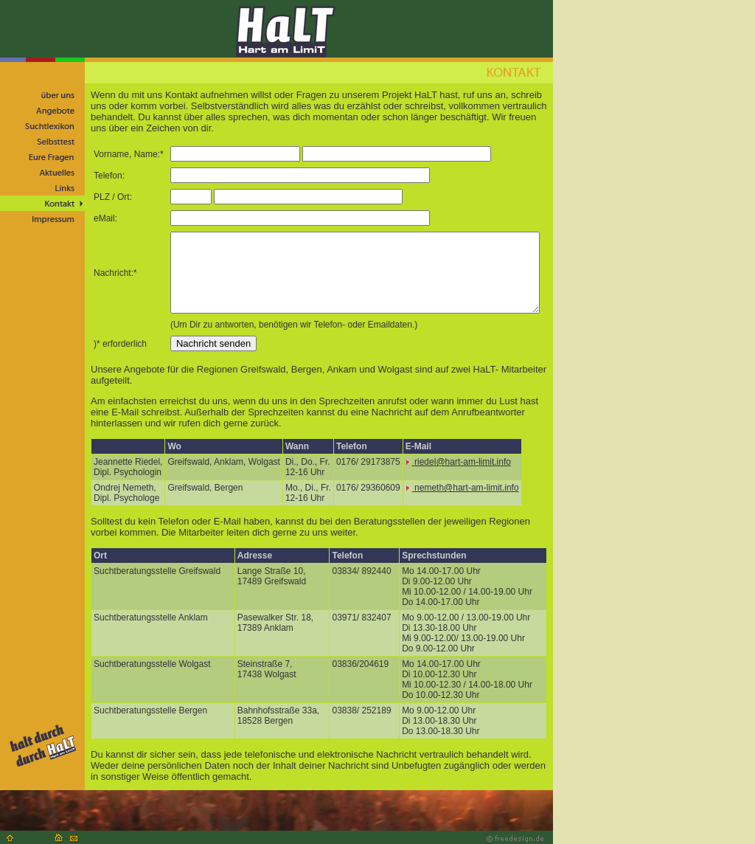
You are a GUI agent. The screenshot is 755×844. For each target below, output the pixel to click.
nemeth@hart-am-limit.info (462, 487)
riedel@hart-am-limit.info (458, 462)
